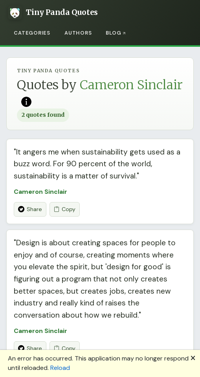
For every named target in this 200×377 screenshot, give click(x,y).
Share (30, 209)
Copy (64, 209)
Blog (113, 32)
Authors (78, 32)
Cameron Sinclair (40, 192)
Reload (60, 368)
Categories (32, 32)
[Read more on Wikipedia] (26, 101)
